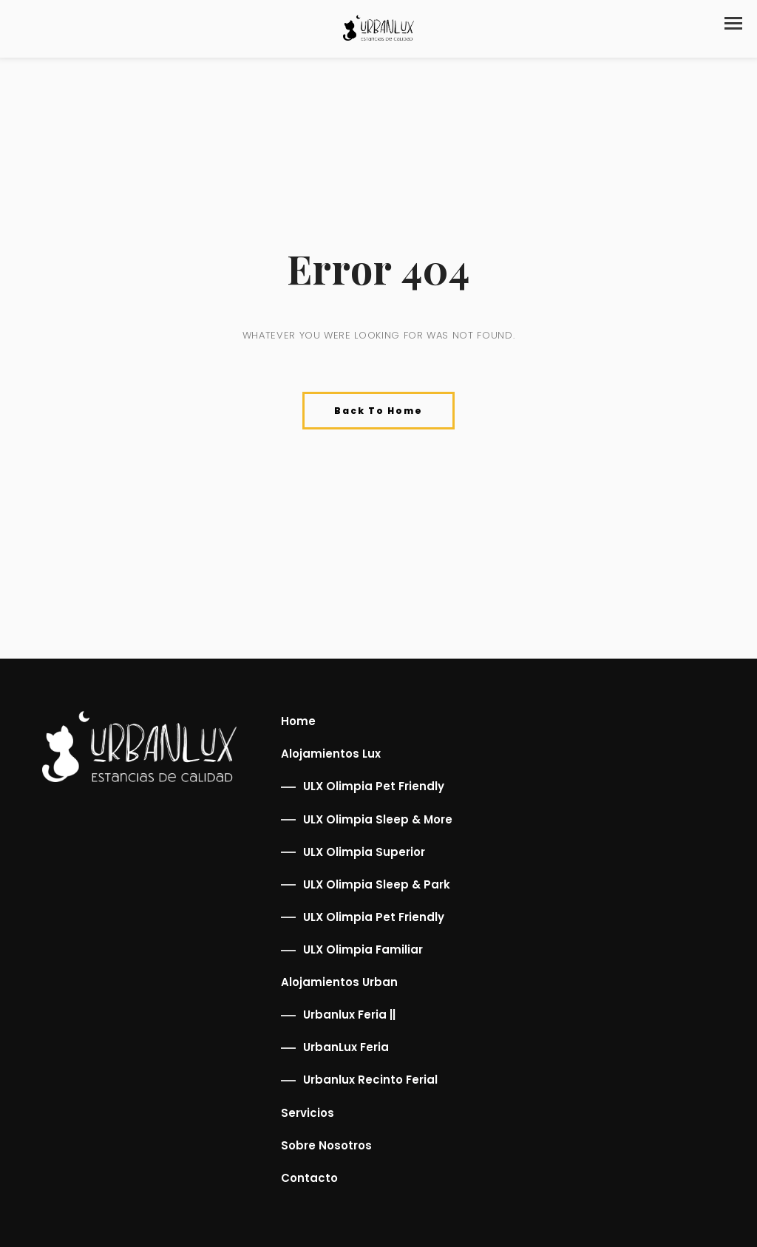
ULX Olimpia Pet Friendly (373, 786)
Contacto (309, 1178)
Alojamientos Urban (339, 982)
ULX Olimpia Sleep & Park (376, 884)
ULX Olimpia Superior (364, 852)
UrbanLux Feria (346, 1047)
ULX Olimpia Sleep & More (377, 819)
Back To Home (378, 410)
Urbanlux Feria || (349, 1014)
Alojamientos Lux (331, 753)
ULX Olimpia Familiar (363, 949)
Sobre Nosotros (326, 1145)
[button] (733, 23)
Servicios (307, 1113)
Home (298, 721)
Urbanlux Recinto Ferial (370, 1079)
